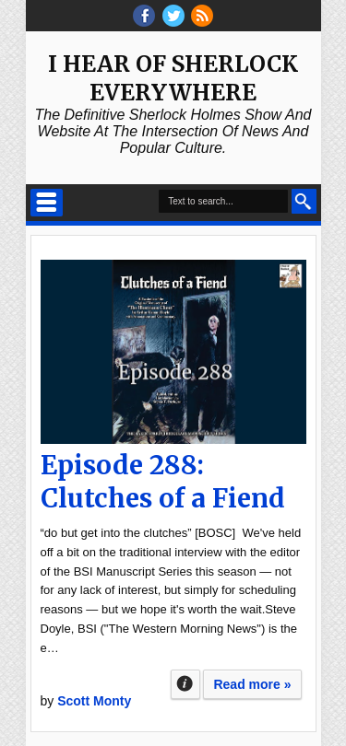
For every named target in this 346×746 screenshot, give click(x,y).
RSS (202, 16)
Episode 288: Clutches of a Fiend (163, 482)
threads (173, 16)
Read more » (252, 684)
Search (304, 201)
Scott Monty (94, 701)
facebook (144, 16)
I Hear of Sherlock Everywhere (173, 78)
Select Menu (46, 202)
